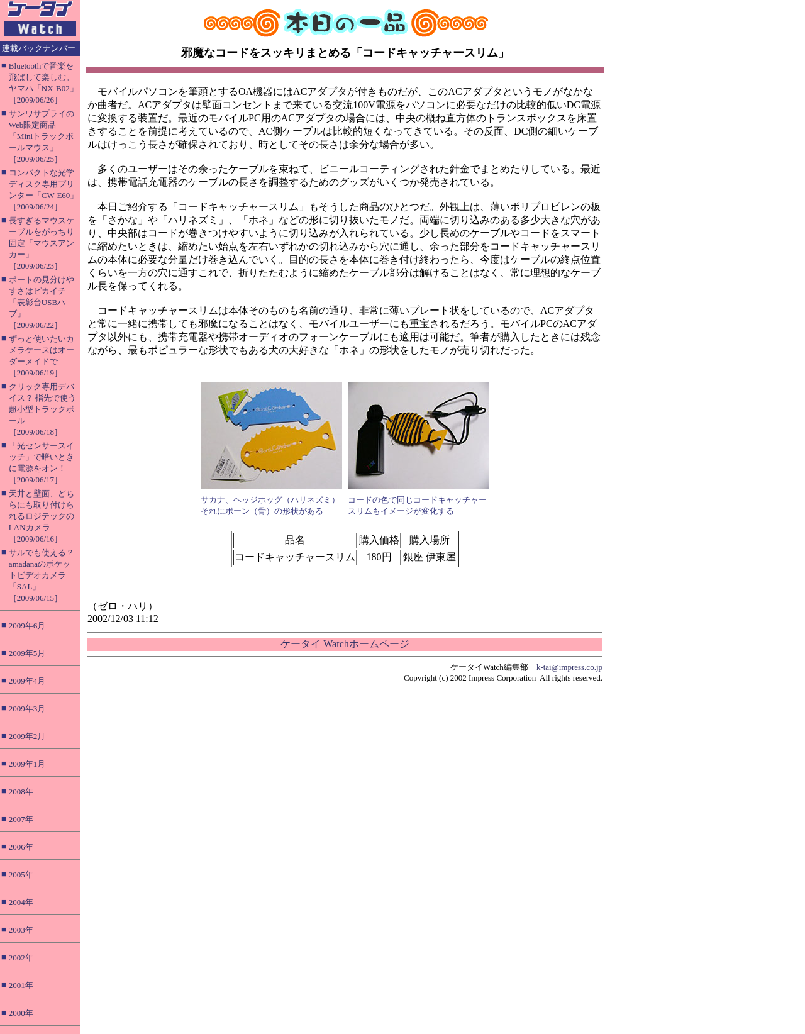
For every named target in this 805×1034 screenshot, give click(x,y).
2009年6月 (27, 625)
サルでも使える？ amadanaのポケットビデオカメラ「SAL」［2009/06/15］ (41, 575)
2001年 (21, 985)
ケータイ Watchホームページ (344, 643)
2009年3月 (27, 708)
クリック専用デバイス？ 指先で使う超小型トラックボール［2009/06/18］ (42, 409)
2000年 (21, 1013)
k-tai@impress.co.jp (569, 667)
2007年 (21, 819)
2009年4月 (27, 681)
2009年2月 (27, 736)
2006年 (21, 847)
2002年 (21, 957)
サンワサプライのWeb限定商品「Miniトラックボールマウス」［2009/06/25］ (41, 136)
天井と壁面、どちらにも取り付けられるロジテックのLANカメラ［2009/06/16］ (41, 516)
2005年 (21, 874)
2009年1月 (27, 764)
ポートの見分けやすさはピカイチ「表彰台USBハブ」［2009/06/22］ (41, 302)
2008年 (21, 791)
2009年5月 (27, 653)
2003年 (21, 930)
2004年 (21, 902)
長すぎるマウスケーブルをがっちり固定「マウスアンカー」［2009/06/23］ (41, 243)
